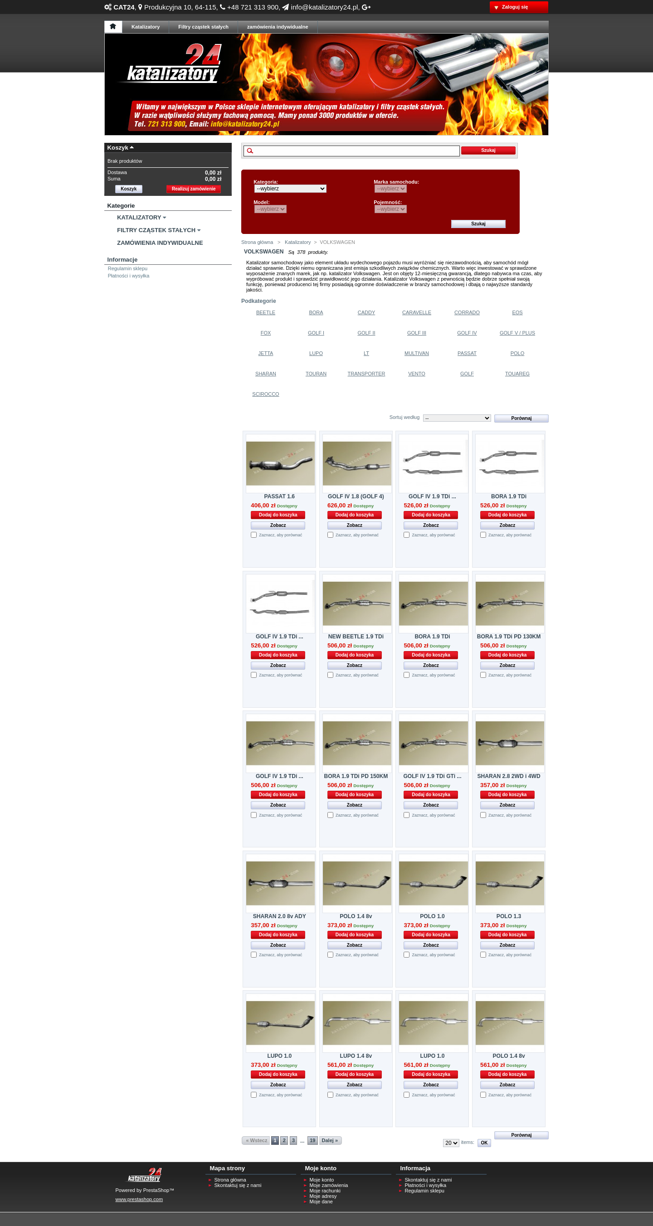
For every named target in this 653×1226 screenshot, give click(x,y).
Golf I (316, 333)
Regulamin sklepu (127, 268)
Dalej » (330, 1140)
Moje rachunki (325, 1190)
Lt (366, 353)
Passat (467, 353)
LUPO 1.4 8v (356, 1056)
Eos (517, 312)
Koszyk (117, 147)
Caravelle (416, 312)
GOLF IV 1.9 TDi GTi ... (432, 776)
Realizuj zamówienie (194, 188)
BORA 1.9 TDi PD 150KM (356, 776)
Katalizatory (139, 217)
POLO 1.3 (509, 916)
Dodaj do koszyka (278, 514)
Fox (266, 333)
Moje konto (322, 1179)
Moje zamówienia (329, 1185)
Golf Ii (366, 333)
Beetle (265, 312)
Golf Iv (467, 333)
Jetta (265, 353)
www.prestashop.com (139, 1199)
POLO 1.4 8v (356, 916)
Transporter (366, 373)
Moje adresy (323, 1196)
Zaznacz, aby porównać (280, 535)
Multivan (416, 353)
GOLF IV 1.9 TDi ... (432, 496)
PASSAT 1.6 (279, 496)
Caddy (366, 312)
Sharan (265, 373)
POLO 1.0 (432, 916)
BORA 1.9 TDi (508, 496)
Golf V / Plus (517, 333)
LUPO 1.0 (279, 1056)
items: (467, 1142)
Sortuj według (405, 417)
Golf (467, 373)
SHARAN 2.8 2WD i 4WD (509, 776)
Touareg (517, 373)
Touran (316, 373)
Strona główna (257, 242)
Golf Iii (416, 333)
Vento (416, 373)
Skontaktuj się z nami (238, 1185)
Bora (316, 312)
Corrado (467, 312)
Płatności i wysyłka (129, 275)
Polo (518, 353)
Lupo (316, 353)
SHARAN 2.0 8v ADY (279, 916)
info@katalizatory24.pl (320, 7)
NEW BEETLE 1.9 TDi (356, 636)
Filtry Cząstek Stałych (156, 230)
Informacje (122, 259)
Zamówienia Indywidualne (160, 242)
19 (312, 1140)
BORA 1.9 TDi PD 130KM (509, 636)
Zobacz (278, 525)
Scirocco (265, 394)
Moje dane (321, 1201)
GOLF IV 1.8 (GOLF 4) (356, 496)
